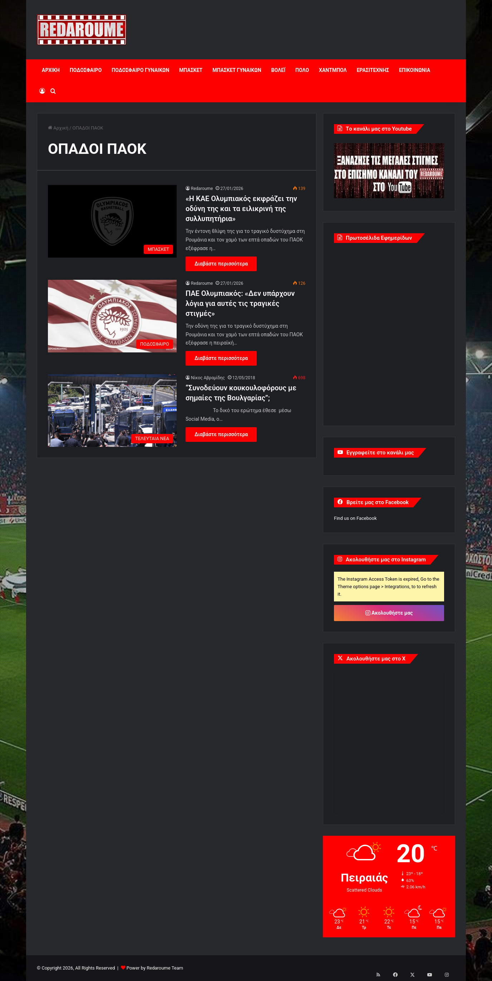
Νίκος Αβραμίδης (208, 377)
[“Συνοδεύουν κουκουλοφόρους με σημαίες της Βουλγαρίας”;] (112, 410)
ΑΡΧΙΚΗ (51, 70)
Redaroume (202, 188)
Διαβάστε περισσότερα (221, 264)
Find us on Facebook (355, 518)
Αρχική (58, 128)
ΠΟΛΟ (302, 70)
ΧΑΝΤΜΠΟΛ (333, 70)
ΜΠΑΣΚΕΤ (190, 70)
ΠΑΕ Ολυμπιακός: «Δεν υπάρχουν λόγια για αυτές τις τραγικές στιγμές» (240, 303)
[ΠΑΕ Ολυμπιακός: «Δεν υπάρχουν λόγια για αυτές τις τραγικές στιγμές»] (112, 316)
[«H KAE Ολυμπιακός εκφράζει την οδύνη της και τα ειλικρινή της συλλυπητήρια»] (112, 221)
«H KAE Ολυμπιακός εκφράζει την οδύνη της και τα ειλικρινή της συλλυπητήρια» (241, 208)
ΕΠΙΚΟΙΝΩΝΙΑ (414, 70)
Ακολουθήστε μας (389, 613)
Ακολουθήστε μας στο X (375, 658)
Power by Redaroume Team (155, 968)
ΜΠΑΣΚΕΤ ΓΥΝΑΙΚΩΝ (236, 70)
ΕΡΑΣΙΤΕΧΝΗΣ (373, 70)
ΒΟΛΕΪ (278, 70)
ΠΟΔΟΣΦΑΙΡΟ (86, 70)
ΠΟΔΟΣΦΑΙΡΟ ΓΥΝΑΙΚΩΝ (140, 70)
